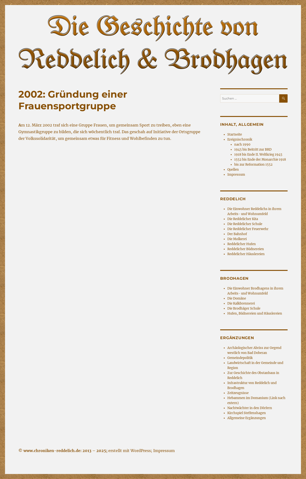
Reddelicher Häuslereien (246, 254)
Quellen (233, 170)
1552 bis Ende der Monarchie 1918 (260, 160)
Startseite (234, 134)
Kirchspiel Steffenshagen (246, 413)
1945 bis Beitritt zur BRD (253, 149)
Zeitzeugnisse (238, 393)
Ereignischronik (239, 139)
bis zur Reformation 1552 (253, 165)
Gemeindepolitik (240, 358)
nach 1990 (242, 144)
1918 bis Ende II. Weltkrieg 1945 (258, 155)
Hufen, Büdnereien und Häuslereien (254, 313)
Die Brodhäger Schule (243, 308)
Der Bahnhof (237, 234)
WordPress (141, 450)
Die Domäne (236, 298)
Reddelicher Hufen (241, 244)
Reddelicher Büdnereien (245, 249)
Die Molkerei (237, 239)
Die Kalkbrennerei (241, 303)
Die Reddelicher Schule (244, 224)
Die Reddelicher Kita (242, 219)
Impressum (236, 175)
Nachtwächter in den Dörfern (249, 408)
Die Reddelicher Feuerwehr (247, 229)
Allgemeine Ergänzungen (246, 418)
